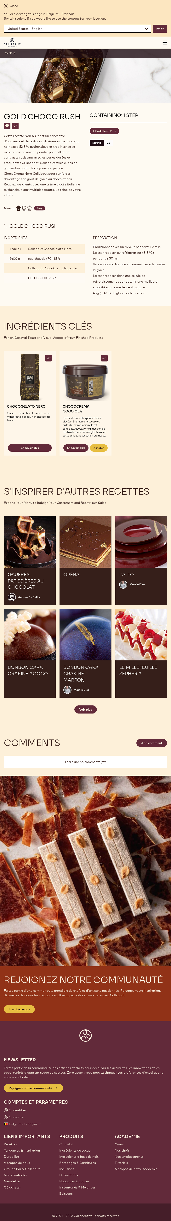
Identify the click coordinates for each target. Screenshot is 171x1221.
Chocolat (66, 1144)
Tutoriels (121, 1163)
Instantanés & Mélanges (77, 1187)
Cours (119, 1144)
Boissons (66, 1193)
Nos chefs (122, 1150)
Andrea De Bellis (29, 597)
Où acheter (12, 1187)
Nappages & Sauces (74, 1181)
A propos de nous (17, 1163)
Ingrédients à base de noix (79, 1156)
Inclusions (66, 1169)
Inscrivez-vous (19, 1009)
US (108, 142)
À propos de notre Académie (136, 1169)
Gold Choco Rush (105, 131)
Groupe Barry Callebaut (22, 1169)
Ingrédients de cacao (75, 1150)
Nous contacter (15, 1175)
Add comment (151, 743)
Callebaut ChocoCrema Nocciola (52, 268)
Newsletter (12, 1181)
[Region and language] (77, 29)
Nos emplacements (129, 1156)
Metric (96, 142)
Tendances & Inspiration (22, 1150)
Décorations (68, 1175)
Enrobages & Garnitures (77, 1163)
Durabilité (11, 1156)
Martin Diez (137, 584)
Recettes (9, 53)
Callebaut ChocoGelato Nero (50, 249)
